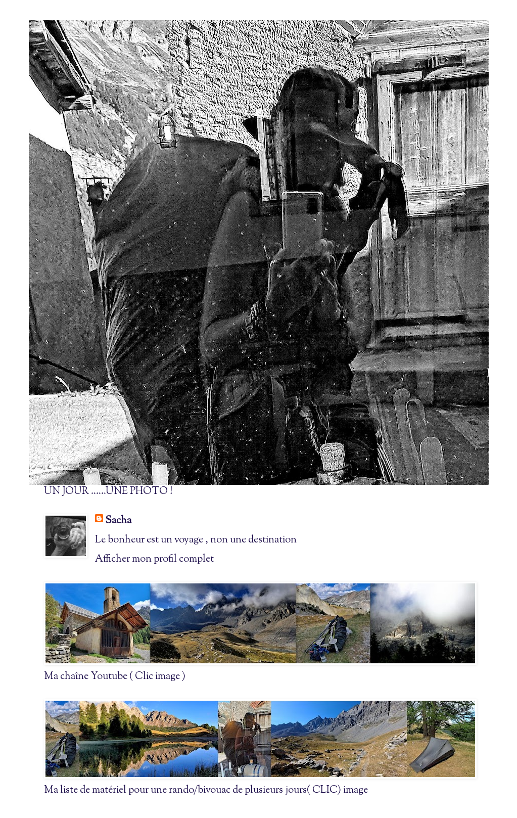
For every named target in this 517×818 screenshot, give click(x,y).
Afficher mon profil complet (154, 559)
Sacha (118, 521)
